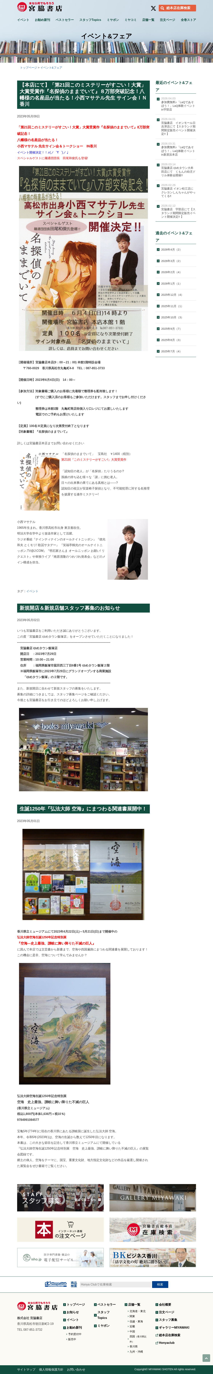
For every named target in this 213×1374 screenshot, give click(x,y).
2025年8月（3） (171, 340)
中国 (132, 1331)
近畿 (132, 1326)
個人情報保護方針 (51, 1369)
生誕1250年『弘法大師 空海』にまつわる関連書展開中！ (83, 809)
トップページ (76, 1304)
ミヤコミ (130, 19)
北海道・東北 (138, 1311)
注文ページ (167, 19)
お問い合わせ (76, 1369)
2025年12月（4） (172, 294)
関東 (132, 1316)
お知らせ (73, 1312)
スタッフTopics (90, 19)
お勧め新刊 (42, 19)
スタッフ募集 (168, 1319)
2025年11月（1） (172, 306)
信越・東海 (136, 1321)
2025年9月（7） (171, 328)
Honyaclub (167, 1342)
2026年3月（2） (171, 260)
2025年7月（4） (171, 351)
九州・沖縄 (136, 1351)
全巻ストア (188, 19)
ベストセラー (65, 19)
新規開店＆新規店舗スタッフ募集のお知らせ (70, 608)
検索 (160, 1284)
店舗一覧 (148, 19)
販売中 (72, 1339)
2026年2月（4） (171, 272)
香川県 (134, 1346)
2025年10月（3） (172, 317)
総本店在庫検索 (178, 8)
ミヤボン (113, 19)
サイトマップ (26, 1369)
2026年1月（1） (171, 283)
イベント (23, 19)
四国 (138, 1339)
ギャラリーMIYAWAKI (174, 1327)
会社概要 (165, 1304)
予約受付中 (74, 1334)
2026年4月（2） (171, 249)
